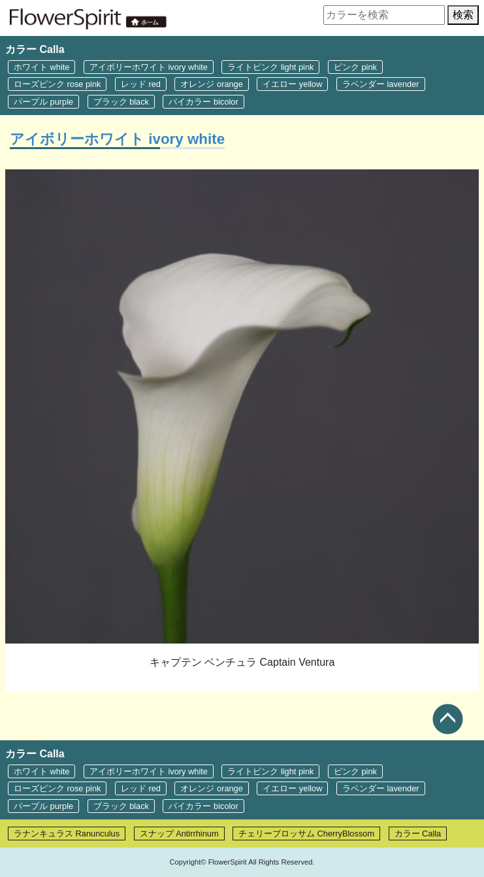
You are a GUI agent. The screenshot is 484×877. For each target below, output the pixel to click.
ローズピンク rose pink (57, 84)
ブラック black (121, 102)
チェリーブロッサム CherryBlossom (306, 833)
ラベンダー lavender (380, 84)
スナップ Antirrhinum (179, 833)
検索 (463, 14)
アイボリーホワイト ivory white (148, 67)
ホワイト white (41, 67)
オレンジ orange (211, 84)
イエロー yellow (292, 84)
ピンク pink (355, 67)
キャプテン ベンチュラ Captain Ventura (242, 662)
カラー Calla (418, 833)
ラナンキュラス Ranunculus (67, 833)
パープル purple (43, 102)
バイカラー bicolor (203, 102)
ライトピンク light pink (270, 67)
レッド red (141, 84)
